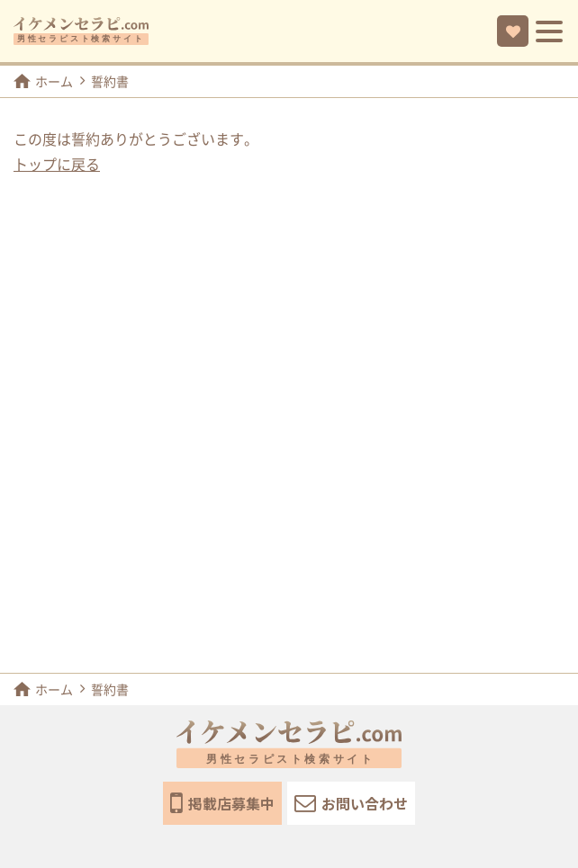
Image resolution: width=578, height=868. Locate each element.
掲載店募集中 (222, 803)
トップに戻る (57, 164)
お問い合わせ (351, 803)
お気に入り (513, 31)
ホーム (43, 81)
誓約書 (110, 82)
